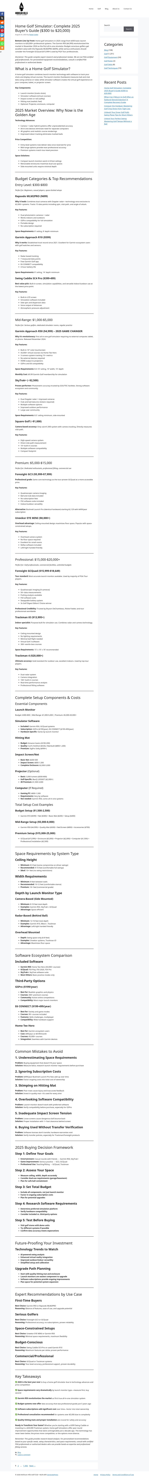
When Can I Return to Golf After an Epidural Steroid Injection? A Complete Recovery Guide (119, 100)
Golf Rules (108, 61)
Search (107, 25)
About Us (116, 9)
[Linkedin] (2, 26)
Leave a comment (24, 1455)
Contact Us (128, 9)
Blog (106, 9)
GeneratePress (52, 1475)
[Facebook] (2, 14)
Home (91, 9)
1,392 (25, 1466)
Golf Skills (108, 64)
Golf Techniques (111, 68)
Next (32, 1466)
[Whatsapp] (2, 43)
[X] (2, 18)
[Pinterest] (2, 31)
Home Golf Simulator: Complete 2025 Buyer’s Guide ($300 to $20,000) (47, 28)
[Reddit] (2, 22)
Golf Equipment (110, 57)
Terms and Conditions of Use (123, 1475)
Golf (99, 9)
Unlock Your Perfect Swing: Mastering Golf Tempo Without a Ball (118, 121)
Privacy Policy (105, 1475)
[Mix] (2, 39)
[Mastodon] (2, 35)
